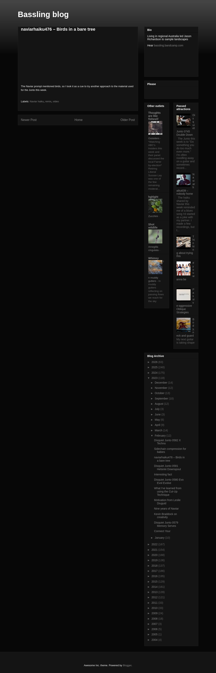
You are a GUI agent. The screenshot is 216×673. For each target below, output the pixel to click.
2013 (154, 592)
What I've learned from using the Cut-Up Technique (167, 491)
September (162, 398)
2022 (154, 544)
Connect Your (162, 531)
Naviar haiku (37, 101)
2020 (154, 555)
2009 (154, 613)
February (160, 435)
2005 (154, 634)
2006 (154, 629)
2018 (154, 565)
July (157, 409)
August (159, 403)
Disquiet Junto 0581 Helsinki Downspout (167, 467)
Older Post (128, 120)
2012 (154, 597)
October (160, 393)
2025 (154, 367)
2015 (154, 581)
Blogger (127, 665)
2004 (154, 639)
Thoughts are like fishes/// (154, 116)
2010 (154, 608)
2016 (154, 576)
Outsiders (154, 138)
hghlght (153, 196)
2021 (154, 549)
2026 (154, 362)
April (158, 424)
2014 (154, 586)
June (158, 414)
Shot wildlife (152, 226)
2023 (154, 377)
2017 (154, 570)
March (159, 430)
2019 (154, 560)
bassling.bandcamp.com (168, 45)
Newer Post (29, 120)
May (158, 419)
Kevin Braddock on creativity (165, 515)
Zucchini (153, 216)
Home (78, 120)
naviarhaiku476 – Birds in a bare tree (169, 459)
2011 (154, 602)
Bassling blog (43, 14)
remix (48, 101)
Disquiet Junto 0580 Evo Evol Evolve (169, 481)
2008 (154, 618)
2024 (154, 372)
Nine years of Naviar (166, 508)
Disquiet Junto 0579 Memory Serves (166, 524)
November (161, 387)
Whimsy (153, 258)
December (161, 382)
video (56, 101)
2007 (154, 623)
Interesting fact (163, 474)
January (160, 537)
